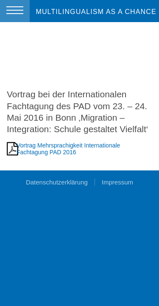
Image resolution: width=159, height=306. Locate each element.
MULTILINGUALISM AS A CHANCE (96, 11)
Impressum (117, 182)
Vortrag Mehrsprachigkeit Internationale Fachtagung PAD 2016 (68, 149)
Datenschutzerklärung (57, 182)
